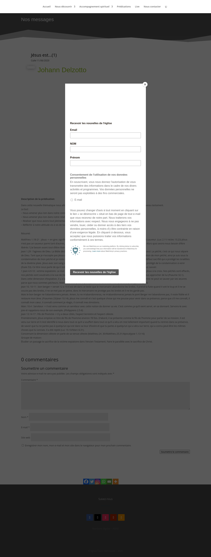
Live (137, 6)
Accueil (47, 6)
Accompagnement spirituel (94, 6)
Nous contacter (152, 6)
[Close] (145, 84)
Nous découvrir (63, 6)
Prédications (124, 6)
